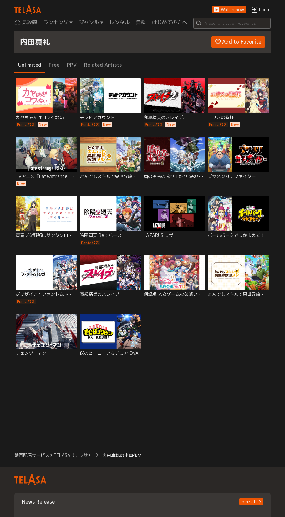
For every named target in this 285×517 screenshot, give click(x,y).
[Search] (232, 23)
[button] (229, 10)
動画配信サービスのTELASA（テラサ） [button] (53, 455)
